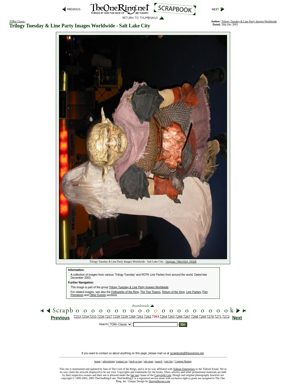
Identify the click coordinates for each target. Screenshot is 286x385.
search (158, 361)
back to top (135, 361)
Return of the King (173, 292)
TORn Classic (17, 21)
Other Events (98, 295)
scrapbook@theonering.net (187, 353)
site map (148, 361)
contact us (121, 361)
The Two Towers (150, 292)
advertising (109, 361)
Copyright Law (162, 375)
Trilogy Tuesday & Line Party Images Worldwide (249, 21)
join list (168, 361)
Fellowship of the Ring (125, 292)
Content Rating (183, 361)
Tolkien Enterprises (184, 368)
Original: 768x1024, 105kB (181, 261)
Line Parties (193, 292)
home (97, 361)
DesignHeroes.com (159, 381)
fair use (134, 375)
